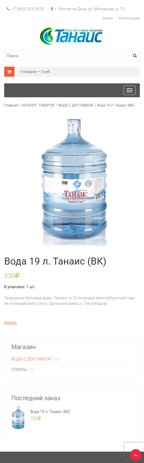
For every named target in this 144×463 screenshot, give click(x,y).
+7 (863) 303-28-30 (25, 9)
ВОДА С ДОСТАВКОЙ (75, 105)
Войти (108, 18)
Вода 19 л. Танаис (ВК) (50, 411)
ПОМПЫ (19, 369)
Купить (10, 322)
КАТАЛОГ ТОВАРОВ (38, 105)
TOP (134, 453)
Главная (11, 105)
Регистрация (129, 18)
